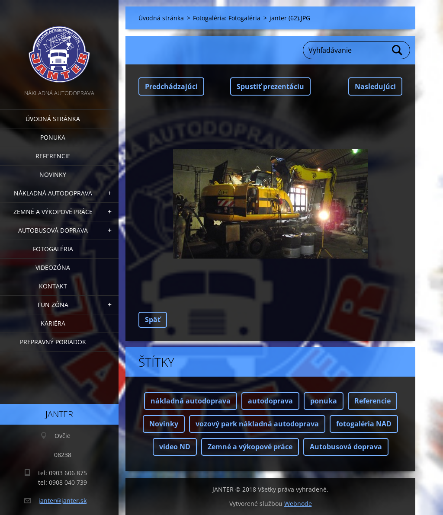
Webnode (298, 503)
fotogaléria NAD (364, 424)
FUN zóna (53, 305)
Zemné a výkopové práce (53, 212)
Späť (153, 319)
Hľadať (397, 50)
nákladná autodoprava (191, 401)
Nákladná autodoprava (53, 193)
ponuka (323, 401)
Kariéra (53, 323)
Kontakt (53, 286)
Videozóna (52, 267)
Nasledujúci (375, 86)
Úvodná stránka (53, 119)
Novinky (52, 174)
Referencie (53, 156)
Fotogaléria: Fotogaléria (226, 18)
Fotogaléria (53, 249)
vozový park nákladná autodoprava (257, 424)
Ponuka (52, 137)
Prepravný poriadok (53, 342)
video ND (174, 446)
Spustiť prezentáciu (270, 86)
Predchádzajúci (171, 86)
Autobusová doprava (53, 230)
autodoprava (270, 401)
